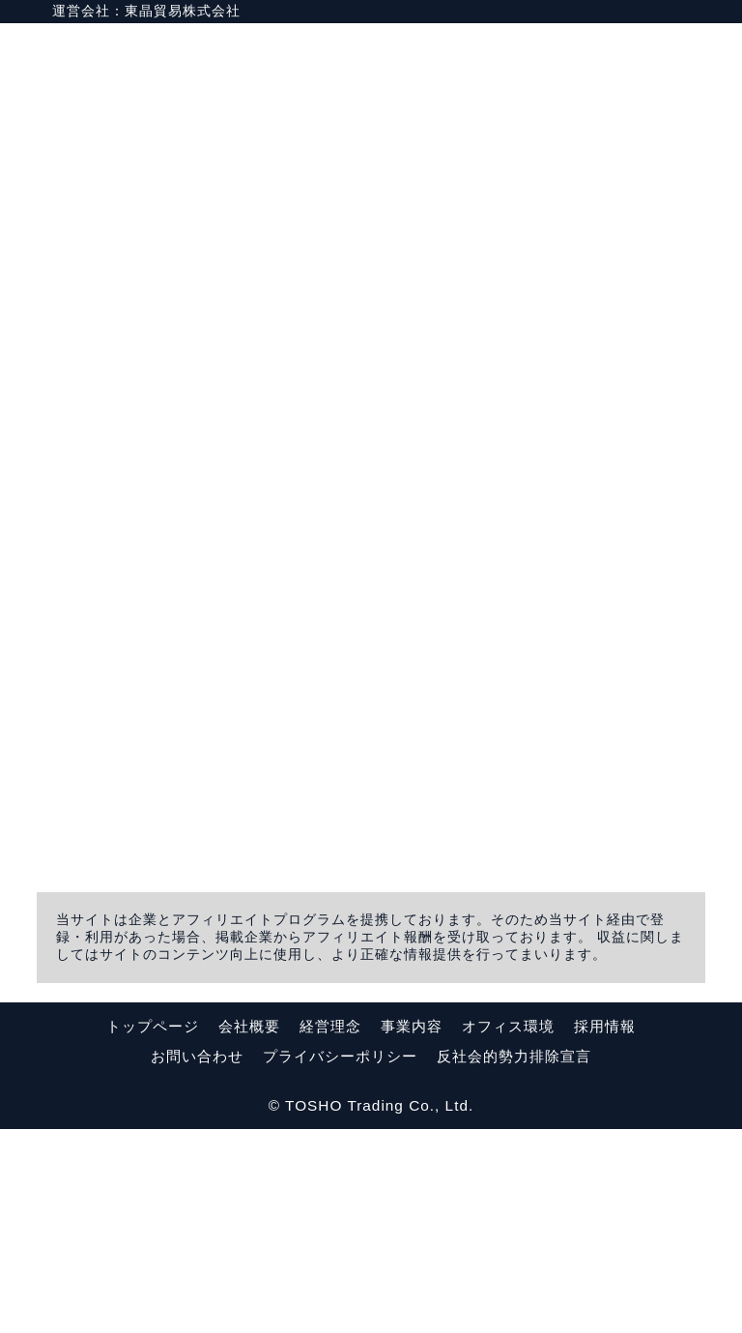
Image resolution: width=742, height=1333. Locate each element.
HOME (562, 53)
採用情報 (605, 1230)
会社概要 (249, 1230)
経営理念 (330, 1230)
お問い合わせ (197, 1260)
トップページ (152, 1230)
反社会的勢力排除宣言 (514, 1260)
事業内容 (411, 1230)
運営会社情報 (661, 53)
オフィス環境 (508, 1230)
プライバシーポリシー (340, 1260)
